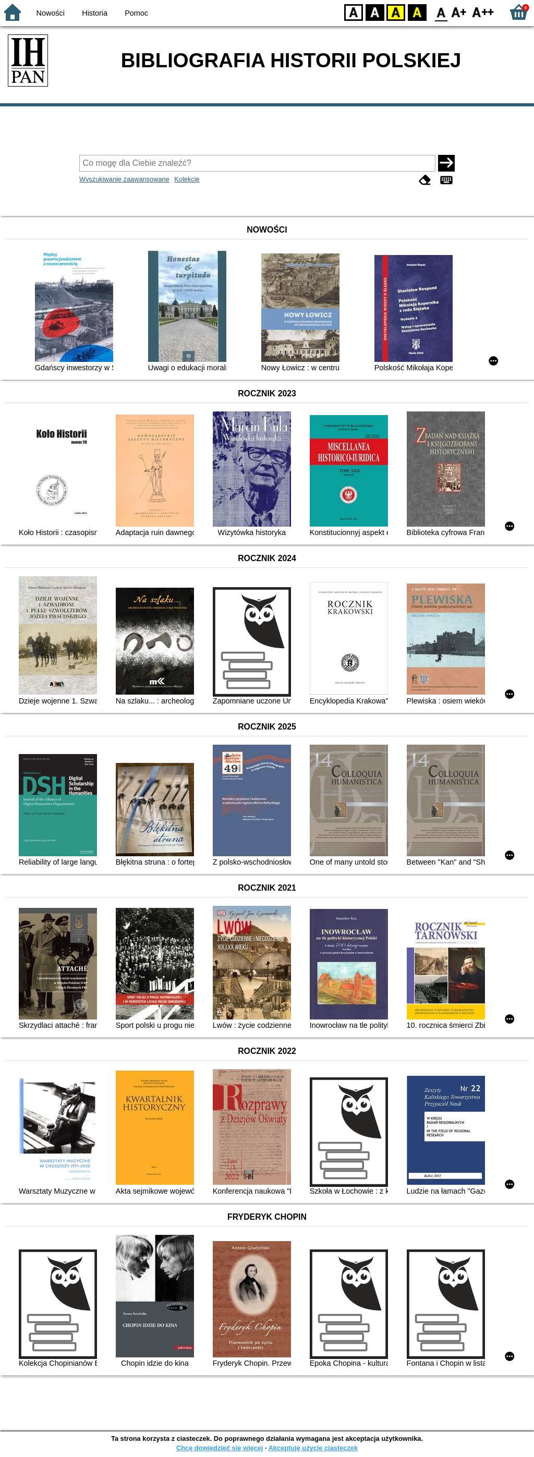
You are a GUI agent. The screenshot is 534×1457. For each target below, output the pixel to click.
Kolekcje (186, 179)
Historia (94, 13)
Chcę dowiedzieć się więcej (219, 1448)
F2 (483, 11)
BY (416, 11)
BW (375, 11)
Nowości (51, 13)
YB (395, 11)
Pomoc (136, 13)
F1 (459, 11)
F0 (441, 11)
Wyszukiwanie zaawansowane (124, 179)
